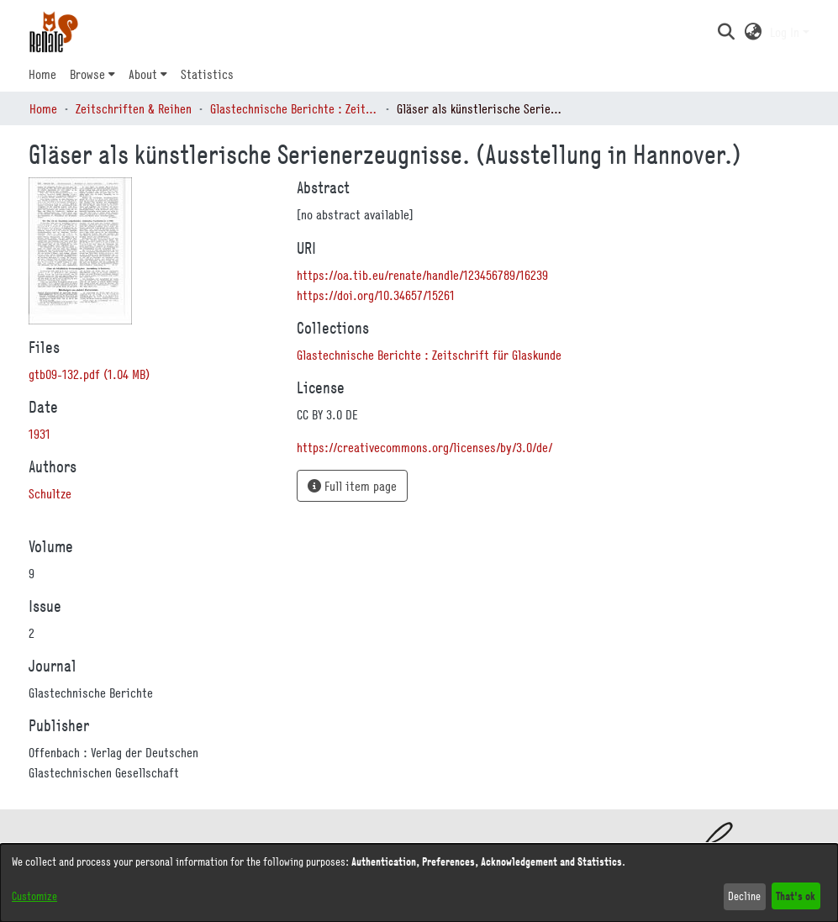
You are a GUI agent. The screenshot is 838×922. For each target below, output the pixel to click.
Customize (34, 896)
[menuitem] (92, 74)
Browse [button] (87, 74)
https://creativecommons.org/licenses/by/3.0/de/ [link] (424, 447)
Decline (744, 896)
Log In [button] (786, 32)
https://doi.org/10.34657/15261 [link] (376, 295)
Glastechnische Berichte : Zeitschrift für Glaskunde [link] (294, 108)
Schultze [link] (50, 493)
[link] (89, 374)
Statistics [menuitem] (207, 74)
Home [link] (43, 108)
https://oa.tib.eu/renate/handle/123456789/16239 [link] (422, 274)
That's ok (795, 895)
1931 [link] (39, 433)
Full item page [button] (352, 485)
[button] (726, 32)
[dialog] (419, 883)
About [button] (143, 74)
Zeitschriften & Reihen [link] (134, 108)
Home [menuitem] (42, 74)
